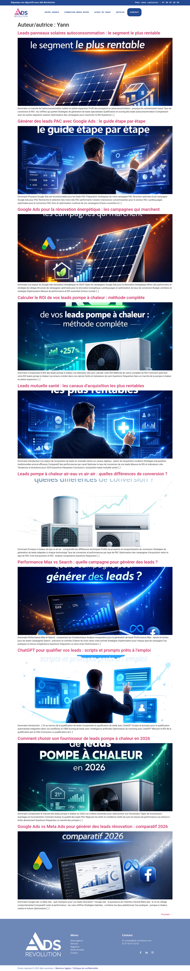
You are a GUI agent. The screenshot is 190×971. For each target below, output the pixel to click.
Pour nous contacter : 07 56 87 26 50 (157, 2)
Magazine (74, 946)
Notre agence (52, 12)
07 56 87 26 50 (131, 943)
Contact (134, 12)
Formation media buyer (77, 12)
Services (74, 943)
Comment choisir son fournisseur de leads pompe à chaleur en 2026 (84, 738)
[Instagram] (152, 952)
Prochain (166, 914)
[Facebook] (141, 952)
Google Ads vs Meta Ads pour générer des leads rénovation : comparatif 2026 (93, 826)
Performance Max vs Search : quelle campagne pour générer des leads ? (88, 562)
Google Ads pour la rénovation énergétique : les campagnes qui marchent (89, 209)
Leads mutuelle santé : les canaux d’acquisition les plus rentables (81, 385)
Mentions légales (63, 968)
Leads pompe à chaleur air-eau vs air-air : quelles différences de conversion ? (92, 473)
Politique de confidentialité (85, 968)
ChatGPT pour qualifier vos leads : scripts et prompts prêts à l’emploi (84, 650)
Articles (120, 12)
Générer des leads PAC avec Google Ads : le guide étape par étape (81, 121)
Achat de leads (102, 12)
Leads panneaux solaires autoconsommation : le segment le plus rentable (89, 33)
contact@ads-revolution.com (138, 940)
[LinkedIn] (147, 952)
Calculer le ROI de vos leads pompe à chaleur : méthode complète (81, 297)
